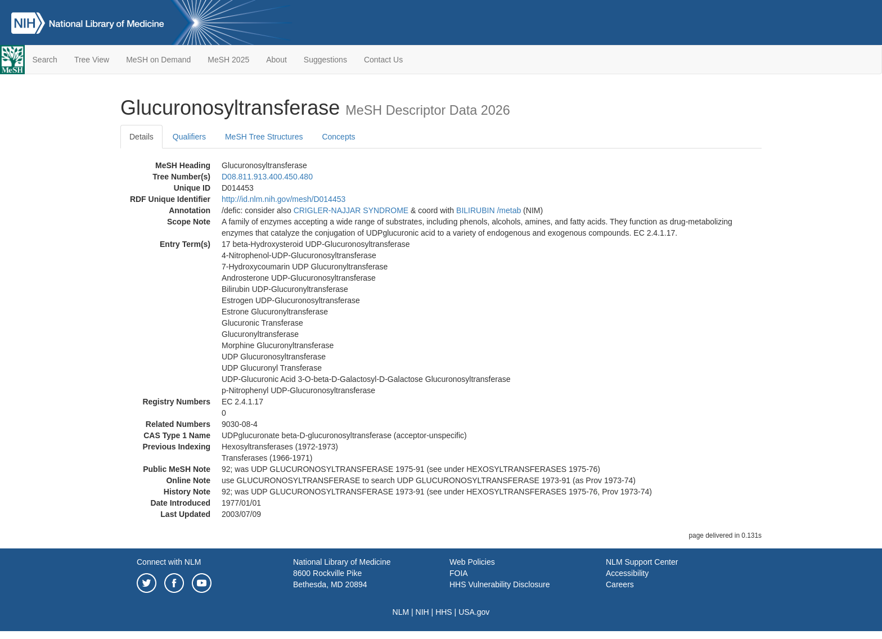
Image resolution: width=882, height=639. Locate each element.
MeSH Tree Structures (264, 136)
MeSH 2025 (228, 59)
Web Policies (472, 561)
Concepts (338, 136)
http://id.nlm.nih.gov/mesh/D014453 (283, 199)
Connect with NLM (169, 561)
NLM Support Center (642, 561)
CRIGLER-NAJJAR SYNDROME (351, 210)
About (276, 59)
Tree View (91, 59)
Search (45, 59)
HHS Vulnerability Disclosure (499, 584)
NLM (401, 612)
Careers (620, 584)
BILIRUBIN (475, 210)
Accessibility (627, 573)
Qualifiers (189, 136)
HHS (443, 612)
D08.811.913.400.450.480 (267, 176)
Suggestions (325, 59)
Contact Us (383, 59)
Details (141, 136)
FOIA (458, 573)
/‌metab (509, 210)
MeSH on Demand (158, 59)
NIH (422, 612)
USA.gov (473, 612)
